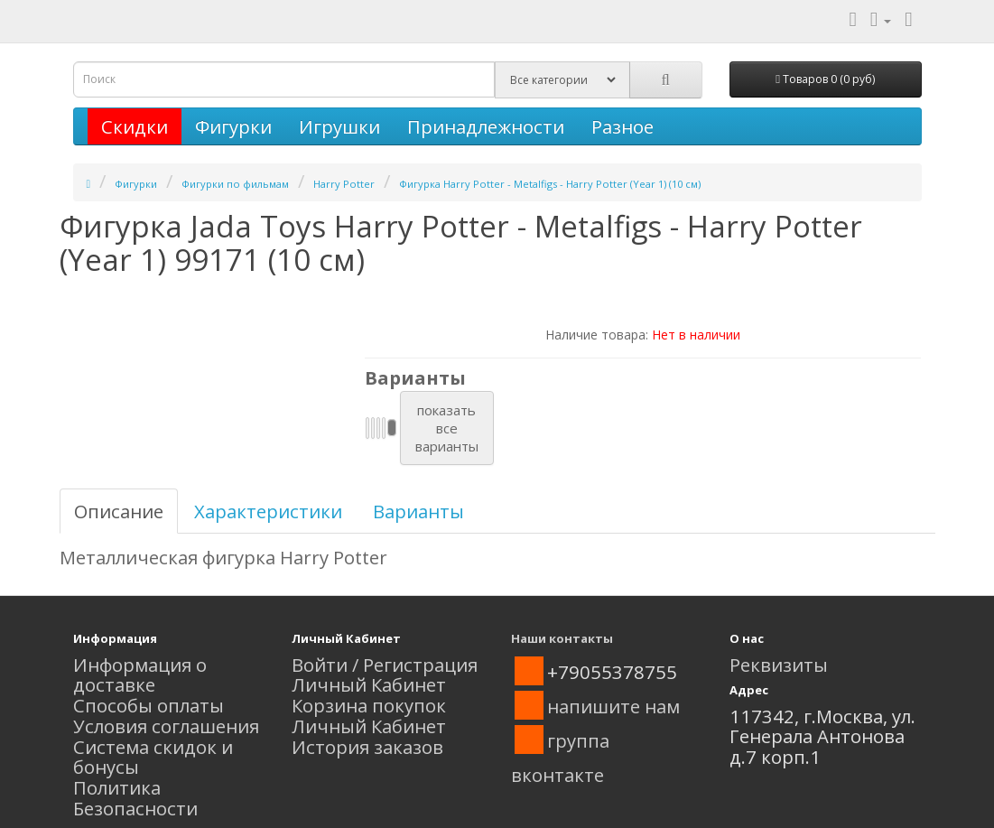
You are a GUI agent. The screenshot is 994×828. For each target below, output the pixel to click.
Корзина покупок (369, 705)
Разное (622, 126)
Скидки (134, 126)
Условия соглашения (166, 726)
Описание (118, 511)
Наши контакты (562, 638)
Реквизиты (778, 664)
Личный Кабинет (369, 684)
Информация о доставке (140, 675)
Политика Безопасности (135, 798)
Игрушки (339, 126)
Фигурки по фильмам (235, 184)
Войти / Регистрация (385, 664)
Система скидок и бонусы (153, 757)
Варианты (418, 511)
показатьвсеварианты (446, 428)
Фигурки (233, 126)
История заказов (367, 746)
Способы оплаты (148, 705)
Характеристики (268, 511)
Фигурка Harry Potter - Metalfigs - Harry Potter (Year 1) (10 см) (550, 184)
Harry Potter (344, 184)
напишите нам (613, 706)
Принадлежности (485, 126)
